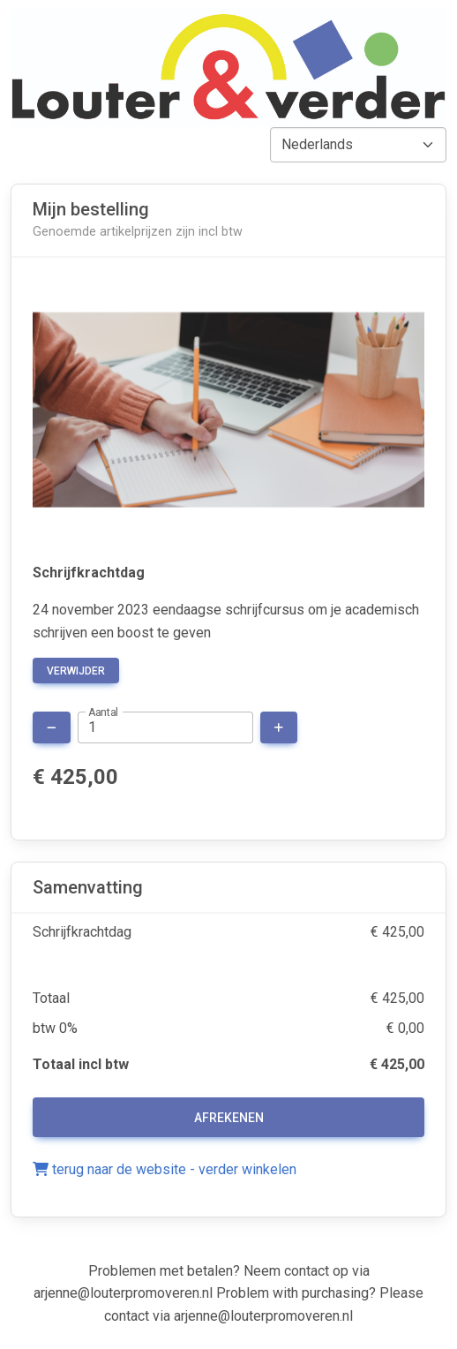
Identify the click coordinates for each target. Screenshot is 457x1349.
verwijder (76, 671)
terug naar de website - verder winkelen (164, 1169)
